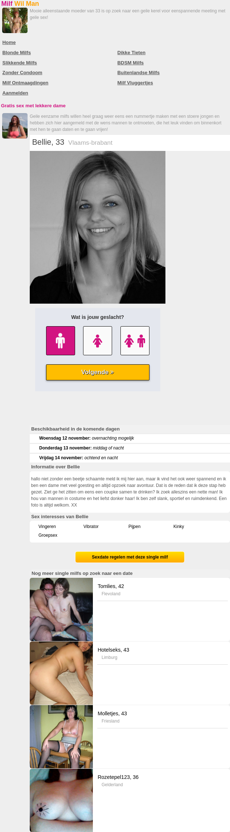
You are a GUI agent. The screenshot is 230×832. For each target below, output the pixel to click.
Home (9, 42)
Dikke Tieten (131, 52)
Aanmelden (15, 93)
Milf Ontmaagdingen (26, 82)
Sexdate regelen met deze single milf (130, 557)
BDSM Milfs (131, 62)
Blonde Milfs (17, 52)
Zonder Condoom (22, 72)
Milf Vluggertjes (135, 82)
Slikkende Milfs (20, 62)
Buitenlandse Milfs (139, 72)
